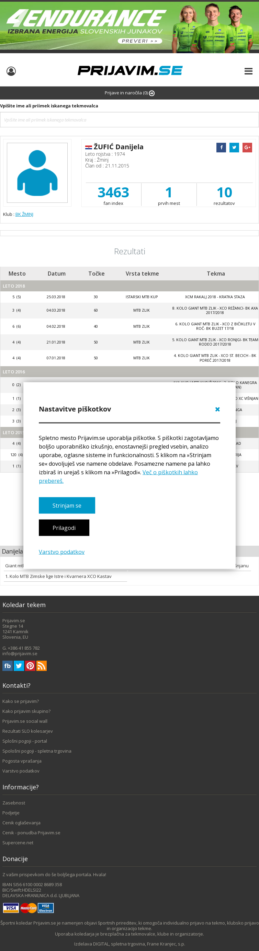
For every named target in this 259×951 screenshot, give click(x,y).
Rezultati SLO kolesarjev (27, 731)
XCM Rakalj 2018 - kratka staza (215, 296)
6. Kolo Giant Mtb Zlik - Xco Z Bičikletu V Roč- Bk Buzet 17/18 (215, 326)
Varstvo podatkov (62, 551)
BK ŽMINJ (24, 214)
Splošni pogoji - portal (24, 741)
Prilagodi (64, 528)
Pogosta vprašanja (22, 761)
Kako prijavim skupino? (26, 711)
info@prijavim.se (19, 653)
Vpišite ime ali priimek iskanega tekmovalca (49, 106)
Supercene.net (17, 842)
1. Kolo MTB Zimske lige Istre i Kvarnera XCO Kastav (58, 576)
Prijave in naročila (130, 93)
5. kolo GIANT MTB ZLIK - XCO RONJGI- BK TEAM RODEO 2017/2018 (215, 342)
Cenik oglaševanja (21, 823)
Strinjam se (67, 505)
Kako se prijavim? (20, 701)
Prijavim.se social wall (24, 721)
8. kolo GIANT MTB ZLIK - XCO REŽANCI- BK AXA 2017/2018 (215, 310)
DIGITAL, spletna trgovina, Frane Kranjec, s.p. (139, 944)
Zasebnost (13, 803)
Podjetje (11, 813)
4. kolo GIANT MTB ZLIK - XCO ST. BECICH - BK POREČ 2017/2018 (215, 357)
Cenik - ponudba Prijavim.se (31, 833)
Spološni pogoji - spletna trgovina (36, 751)
